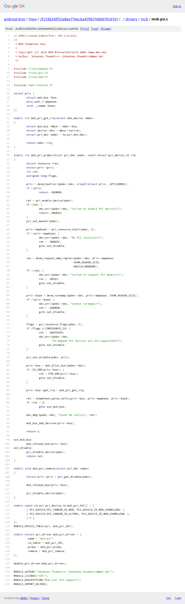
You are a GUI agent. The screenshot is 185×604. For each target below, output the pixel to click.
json (178, 598)
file (84, 28)
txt (168, 598)
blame (106, 28)
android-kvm (14, 19)
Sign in (177, 6)
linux (33, 19)
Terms (45, 598)
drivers (131, 19)
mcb (144, 19)
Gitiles (24, 598)
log (94, 28)
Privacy (34, 598)
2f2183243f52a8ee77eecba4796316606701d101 (79, 19)
